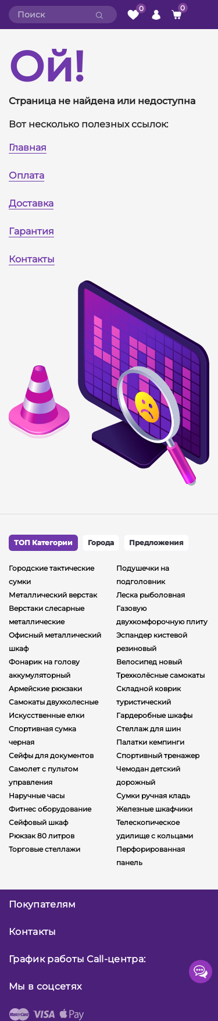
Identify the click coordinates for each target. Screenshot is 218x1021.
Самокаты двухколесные (53, 702)
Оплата (26, 175)
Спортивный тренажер (157, 755)
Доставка (31, 203)
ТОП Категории (43, 542)
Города (101, 542)
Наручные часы (37, 795)
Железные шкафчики (154, 809)
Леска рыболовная (150, 594)
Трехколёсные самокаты (160, 675)
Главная (28, 147)
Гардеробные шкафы (154, 715)
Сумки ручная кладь (153, 795)
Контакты (32, 259)
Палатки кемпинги (150, 742)
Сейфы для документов (51, 755)
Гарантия (31, 231)
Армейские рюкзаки (45, 688)
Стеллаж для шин (148, 728)
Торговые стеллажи (44, 849)
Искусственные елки (46, 715)
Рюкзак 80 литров (41, 835)
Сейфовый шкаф (38, 822)
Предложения (156, 542)
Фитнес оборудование (50, 809)
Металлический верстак (53, 594)
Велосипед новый (149, 661)
